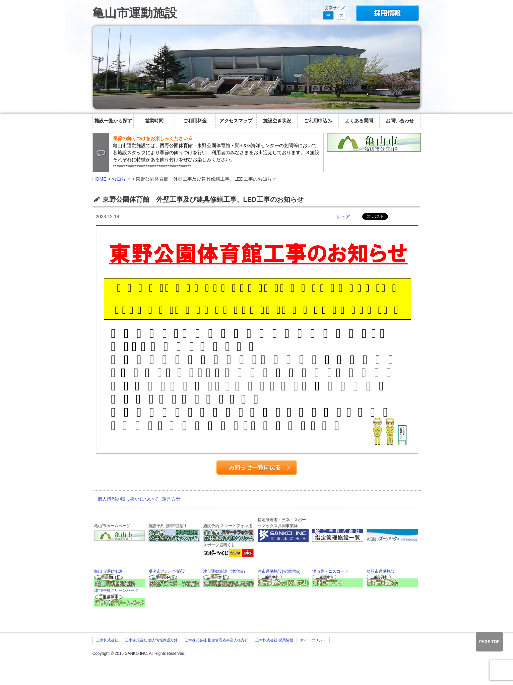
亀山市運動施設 (134, 13)
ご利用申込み (318, 120)
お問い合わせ (400, 120)
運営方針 (171, 499)
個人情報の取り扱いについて (128, 499)
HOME (99, 179)
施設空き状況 (277, 120)
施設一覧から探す (113, 120)
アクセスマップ (235, 120)
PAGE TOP (489, 641)
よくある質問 (359, 120)
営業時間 (154, 120)
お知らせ (121, 179)
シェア (343, 216)
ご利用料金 (195, 120)
